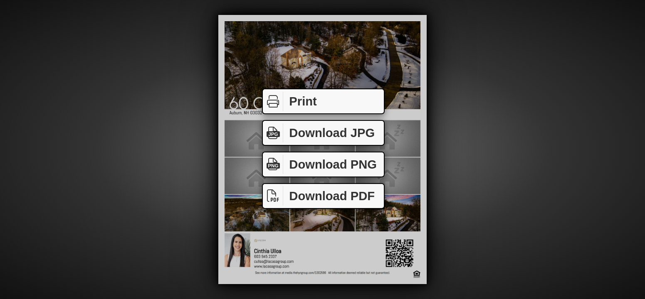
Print (290, 101)
